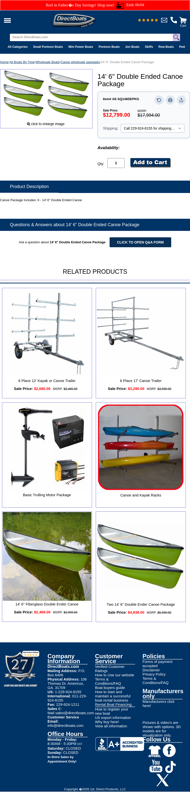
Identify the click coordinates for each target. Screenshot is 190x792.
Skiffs (149, 47)
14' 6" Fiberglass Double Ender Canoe (46, 604)
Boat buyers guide (110, 687)
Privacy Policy (154, 674)
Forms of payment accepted (157, 663)
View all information (111, 726)
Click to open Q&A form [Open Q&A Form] (140, 242)
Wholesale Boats (48, 62)
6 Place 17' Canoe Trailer (141, 381)
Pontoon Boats (108, 47)
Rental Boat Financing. (114, 704)
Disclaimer (151, 670)
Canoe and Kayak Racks (140, 495)
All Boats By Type (22, 62)
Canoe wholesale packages (80, 62)
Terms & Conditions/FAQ (108, 681)
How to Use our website (114, 675)
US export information (113, 717)
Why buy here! (107, 722)
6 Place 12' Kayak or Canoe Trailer (46, 381)
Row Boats (166, 47)
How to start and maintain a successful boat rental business (112, 696)
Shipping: (111, 128)
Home (4, 62)
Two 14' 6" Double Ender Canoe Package (141, 604)
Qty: (100, 164)
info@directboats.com (65, 725)
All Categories (18, 47)
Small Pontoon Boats (48, 47)
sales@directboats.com (74, 713)
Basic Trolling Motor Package (47, 495)
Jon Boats (132, 47)
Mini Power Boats (80, 47)
